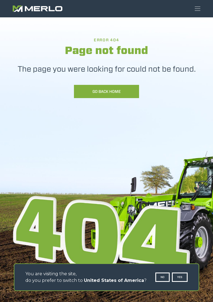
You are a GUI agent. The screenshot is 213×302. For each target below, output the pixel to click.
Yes (179, 277)
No (162, 277)
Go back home (106, 91)
